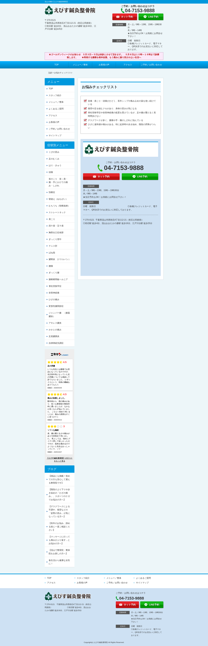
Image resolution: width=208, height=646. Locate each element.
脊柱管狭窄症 (55, 286)
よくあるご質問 (56, 109)
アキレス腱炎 (55, 323)
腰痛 (51, 266)
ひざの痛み (54, 299)
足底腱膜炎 (54, 336)
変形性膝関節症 (56, 306)
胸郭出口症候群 (56, 232)
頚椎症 (52, 192)
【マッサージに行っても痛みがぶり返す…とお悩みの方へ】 (59, 540)
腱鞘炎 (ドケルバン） (60, 259)
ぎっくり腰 (54, 273)
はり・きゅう (55, 165)
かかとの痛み (55, 330)
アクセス (128, 65)
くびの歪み (54, 152)
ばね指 (52, 253)
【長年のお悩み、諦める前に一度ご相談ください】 (59, 526)
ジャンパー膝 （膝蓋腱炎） (59, 314)
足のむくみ (54, 159)
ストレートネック (57, 212)
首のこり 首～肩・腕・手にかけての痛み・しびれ (58, 182)
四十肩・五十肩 (56, 226)
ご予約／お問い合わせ (151, 65)
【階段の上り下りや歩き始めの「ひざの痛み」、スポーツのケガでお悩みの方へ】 (59, 494)
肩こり (52, 219)
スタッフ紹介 (55, 95)
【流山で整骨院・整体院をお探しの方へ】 (59, 552)
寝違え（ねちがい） (58, 199)
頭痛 (51, 172)
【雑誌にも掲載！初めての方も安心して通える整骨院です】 (59, 479)
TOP (56, 65)
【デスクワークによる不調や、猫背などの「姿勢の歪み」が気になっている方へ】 (59, 511)
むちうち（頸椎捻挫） (59, 206)
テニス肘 (53, 246)
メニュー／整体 (80, 65)
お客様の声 (104, 65)
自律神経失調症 (56, 343)
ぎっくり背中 (55, 239)
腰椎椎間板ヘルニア (58, 279)
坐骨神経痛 (54, 293)
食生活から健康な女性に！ (59, 562)
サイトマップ (55, 135)
